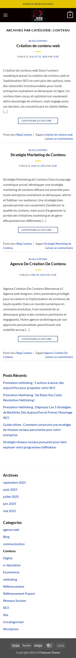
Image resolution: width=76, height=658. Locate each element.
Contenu (41, 41)
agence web (11, 529)
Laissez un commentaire (59, 138)
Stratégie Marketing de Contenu (38, 154)
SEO (6, 607)
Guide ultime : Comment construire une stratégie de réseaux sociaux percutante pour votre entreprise (37, 430)
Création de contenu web (38, 45)
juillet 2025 (11, 496)
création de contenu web (58, 134)
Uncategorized (13, 622)
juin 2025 (9, 503)
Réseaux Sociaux (14, 600)
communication (14, 544)
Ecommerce (11, 572)
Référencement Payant (19, 593)
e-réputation (12, 565)
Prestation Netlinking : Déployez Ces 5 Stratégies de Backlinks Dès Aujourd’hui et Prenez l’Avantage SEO (37, 412)
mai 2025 (9, 511)
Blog (32, 41)
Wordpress (11, 629)
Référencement (13, 586)
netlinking (10, 579)
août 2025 (10, 489)
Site (5, 615)
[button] (5, 15)
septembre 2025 (14, 482)
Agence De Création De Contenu (38, 263)
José (56, 56)
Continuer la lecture (38, 121)
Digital (7, 558)
